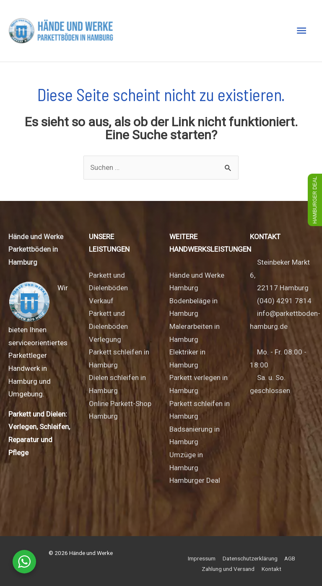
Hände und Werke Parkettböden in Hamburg (35, 249)
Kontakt (271, 568)
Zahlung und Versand (228, 568)
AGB (289, 558)
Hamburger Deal (194, 480)
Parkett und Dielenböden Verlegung (108, 326)
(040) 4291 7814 (284, 301)
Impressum (202, 558)
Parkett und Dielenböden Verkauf (108, 288)
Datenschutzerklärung (250, 558)
